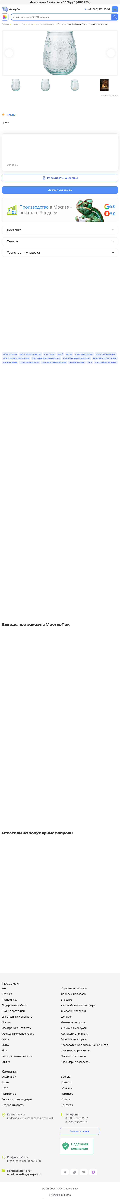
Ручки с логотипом (13, 1011)
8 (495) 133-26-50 (76, 1122)
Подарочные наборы (14, 1005)
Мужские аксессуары (74, 1039)
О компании (9, 1076)
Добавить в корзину (60, 189)
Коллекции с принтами (74, 1033)
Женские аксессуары (74, 1028)
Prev (9, 53)
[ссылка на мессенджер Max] (93, 1172)
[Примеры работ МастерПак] (5, 17)
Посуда (6, 1022)
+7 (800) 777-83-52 (99, 9)
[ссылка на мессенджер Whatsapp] (74, 1172)
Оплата (65, 1099)
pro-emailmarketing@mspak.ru (24, 1172)
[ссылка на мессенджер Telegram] (65, 1172)
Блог (5, 1088)
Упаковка (67, 999)
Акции (5, 1082)
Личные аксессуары (73, 1022)
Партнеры (67, 1093)
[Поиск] (114, 17)
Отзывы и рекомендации (17, 1099)
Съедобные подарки (73, 1011)
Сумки (5, 1045)
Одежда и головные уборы (18, 1033)
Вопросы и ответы (13, 1105)
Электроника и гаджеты (16, 1028)
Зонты (5, 1039)
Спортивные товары (73, 994)
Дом (4, 1050)
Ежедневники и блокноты (17, 1016)
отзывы (11, 114)
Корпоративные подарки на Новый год (84, 1045)
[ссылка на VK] (84, 1172)
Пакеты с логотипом (73, 1056)
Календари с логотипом (75, 1062)
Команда (66, 1082)
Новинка (7, 994)
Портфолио (9, 1093)
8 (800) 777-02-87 (76, 1118)
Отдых (6, 1062)
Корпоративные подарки (17, 1056)
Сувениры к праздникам (75, 1050)
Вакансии (67, 1088)
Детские (66, 1016)
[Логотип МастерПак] (11, 9)
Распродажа (9, 999)
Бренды (65, 1076)
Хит (4, 988)
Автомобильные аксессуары (78, 1005)
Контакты (67, 1105)
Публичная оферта (60, 1194)
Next (111, 53)
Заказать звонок (79, 1131)
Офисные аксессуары (74, 988)
